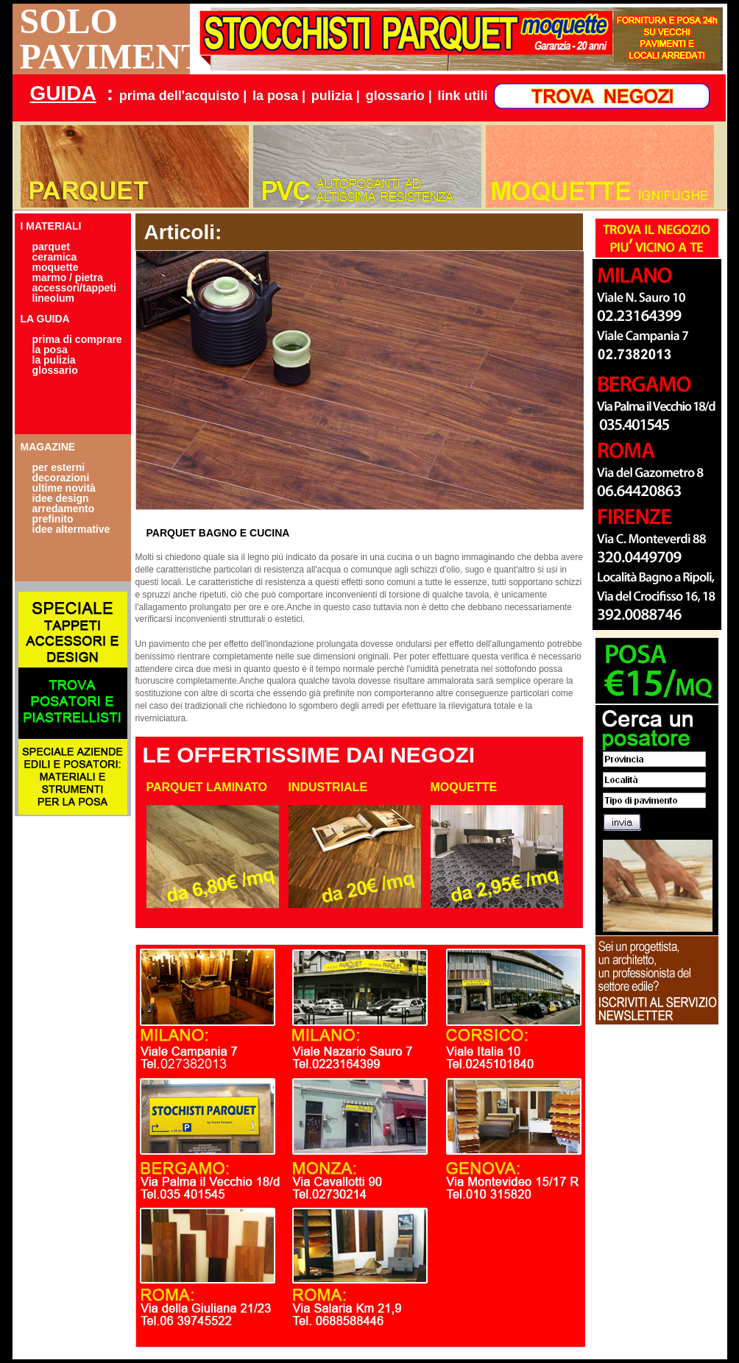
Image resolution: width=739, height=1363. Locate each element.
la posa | (278, 95)
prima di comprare (77, 339)
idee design (60, 498)
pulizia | (335, 95)
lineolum (53, 298)
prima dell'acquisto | (183, 95)
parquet (51, 246)
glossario (55, 370)
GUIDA (63, 93)
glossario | (399, 95)
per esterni (58, 467)
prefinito (53, 519)
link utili (463, 95)
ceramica (54, 257)
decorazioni (61, 478)
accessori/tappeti (74, 288)
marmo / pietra (67, 277)
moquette (55, 267)
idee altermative (71, 529)
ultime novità (64, 488)
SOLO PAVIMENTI (105, 39)
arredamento (63, 508)
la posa (50, 349)
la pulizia (54, 360)
